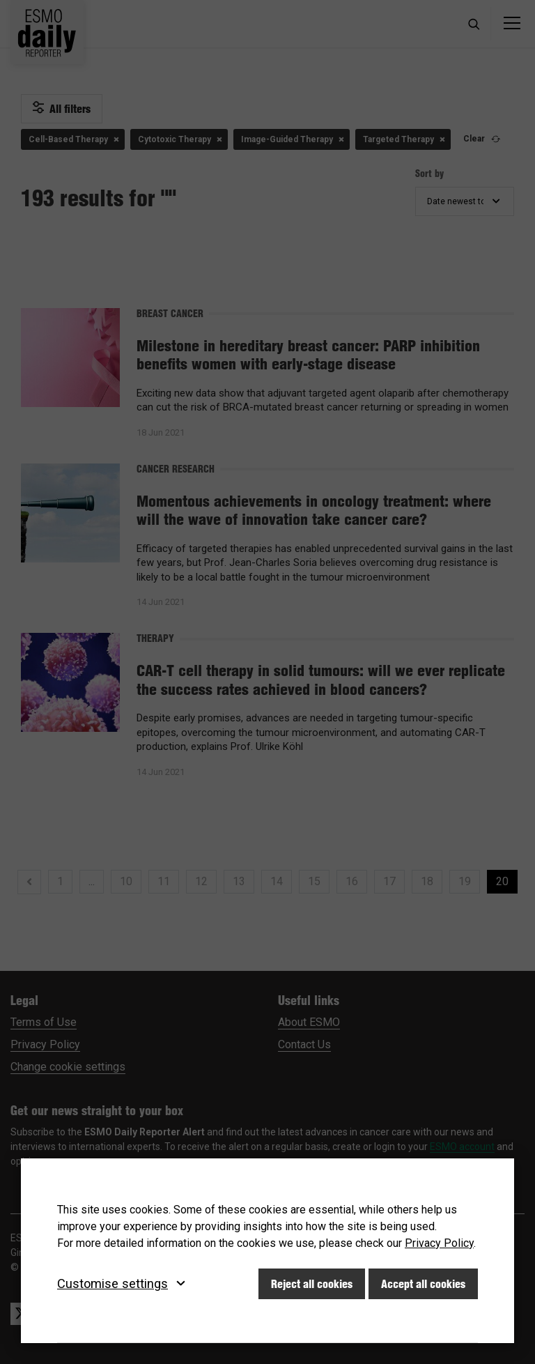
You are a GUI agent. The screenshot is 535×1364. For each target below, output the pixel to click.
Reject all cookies (311, 1284)
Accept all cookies (423, 1284)
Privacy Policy (439, 1243)
